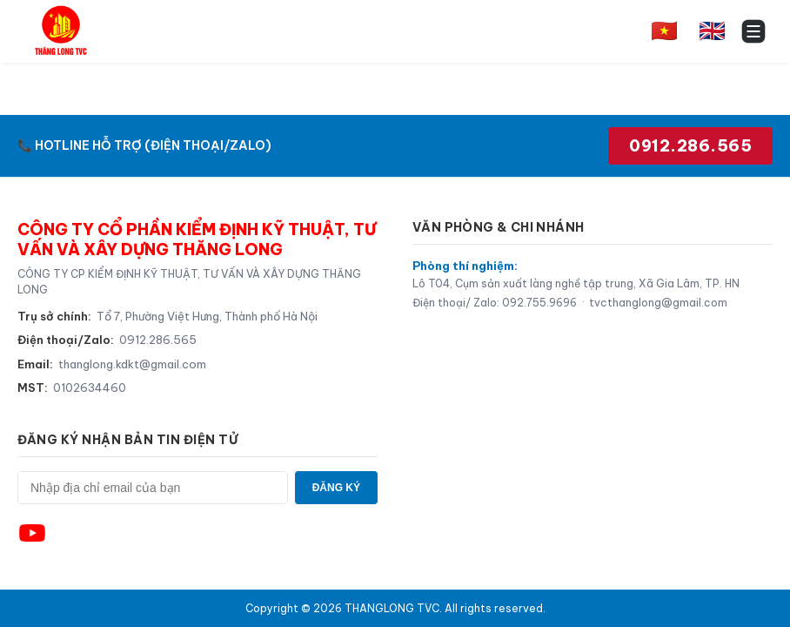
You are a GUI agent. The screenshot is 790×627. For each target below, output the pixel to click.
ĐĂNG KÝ (336, 488)
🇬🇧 (712, 30)
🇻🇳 (664, 30)
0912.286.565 (690, 146)
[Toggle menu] (753, 31)
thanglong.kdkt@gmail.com (132, 364)
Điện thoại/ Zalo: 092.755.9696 (494, 302)
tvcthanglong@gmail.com (658, 302)
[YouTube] (32, 533)
